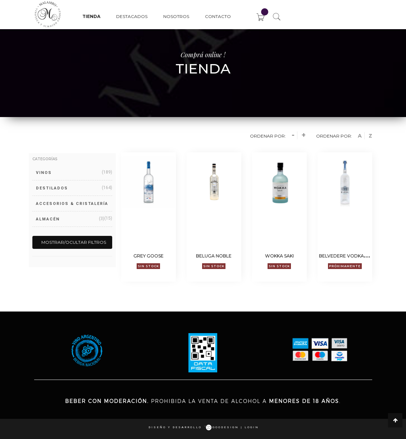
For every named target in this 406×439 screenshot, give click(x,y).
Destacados (131, 16)
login (252, 427)
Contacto (218, 16)
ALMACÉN (48, 219)
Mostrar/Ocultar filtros (73, 242)
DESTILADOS (52, 188)
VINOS (44, 172)
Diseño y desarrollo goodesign (194, 427)
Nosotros (176, 16)
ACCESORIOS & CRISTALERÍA (72, 203)
